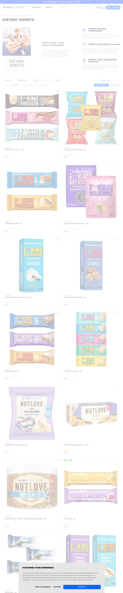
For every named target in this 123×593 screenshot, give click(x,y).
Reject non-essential (43, 587)
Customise (57, 587)
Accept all (82, 587)
